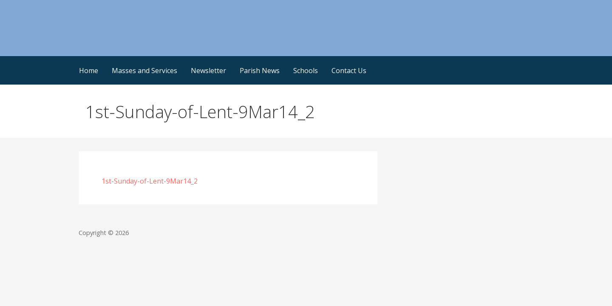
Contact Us (349, 70)
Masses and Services (144, 70)
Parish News (260, 70)
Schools (305, 70)
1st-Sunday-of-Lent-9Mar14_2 (150, 181)
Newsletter (208, 70)
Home (88, 70)
